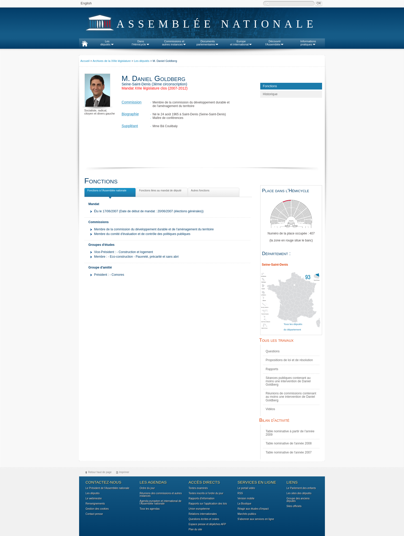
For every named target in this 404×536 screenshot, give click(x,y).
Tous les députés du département (293, 327)
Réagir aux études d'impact (253, 509)
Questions (273, 351)
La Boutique (244, 503)
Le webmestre (94, 498)
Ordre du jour (147, 488)
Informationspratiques (308, 43)
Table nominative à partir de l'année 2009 (290, 432)
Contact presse (94, 514)
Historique (270, 94)
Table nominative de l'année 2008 (289, 443)
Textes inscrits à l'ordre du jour (206, 493)
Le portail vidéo (246, 488)
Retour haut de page (100, 472)
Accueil (84, 60)
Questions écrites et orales (204, 519)
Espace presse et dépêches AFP (207, 524)
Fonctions (270, 86)
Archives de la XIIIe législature (111, 60)
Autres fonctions (199, 191)
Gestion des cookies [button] (97, 509)
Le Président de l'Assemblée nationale (107, 488)
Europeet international (241, 43)
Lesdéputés (107, 43)
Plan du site (195, 529)
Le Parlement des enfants (301, 488)
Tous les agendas (150, 509)
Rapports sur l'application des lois (208, 503)
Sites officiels (294, 506)
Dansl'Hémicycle (140, 43)
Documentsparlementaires (208, 43)
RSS (240, 493)
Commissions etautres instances (174, 43)
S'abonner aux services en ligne (256, 519)
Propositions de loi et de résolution (289, 360)
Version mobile (246, 498)
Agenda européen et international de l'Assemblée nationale (160, 502)
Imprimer (124, 472)
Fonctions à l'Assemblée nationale (106, 191)
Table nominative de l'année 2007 (289, 452)
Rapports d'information (201, 498)
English (86, 3)
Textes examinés (198, 488)
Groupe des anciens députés (298, 499)
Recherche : (268, 4)
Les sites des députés (299, 493)
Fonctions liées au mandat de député (159, 191)
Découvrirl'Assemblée (274, 43)
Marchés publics (247, 514)
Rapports (272, 369)
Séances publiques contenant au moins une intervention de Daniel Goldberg (288, 381)
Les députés (141, 60)
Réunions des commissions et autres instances (161, 494)
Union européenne (199, 509)
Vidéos (270, 409)
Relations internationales (203, 514)
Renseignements (95, 503)
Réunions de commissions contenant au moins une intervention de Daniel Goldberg (291, 397)
